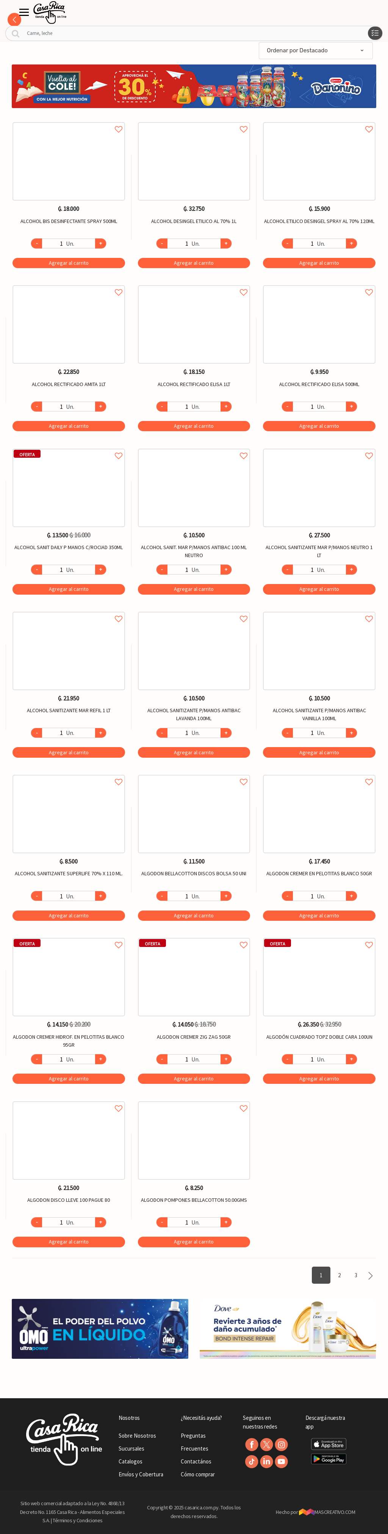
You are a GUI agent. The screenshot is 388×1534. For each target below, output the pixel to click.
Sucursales (131, 1448)
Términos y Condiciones (78, 1520)
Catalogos (130, 1461)
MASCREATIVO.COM (327, 1512)
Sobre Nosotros (137, 1435)
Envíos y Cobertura (141, 1474)
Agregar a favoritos (69, 120)
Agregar (69, 262)
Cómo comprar (198, 1474)
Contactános (196, 1461)
